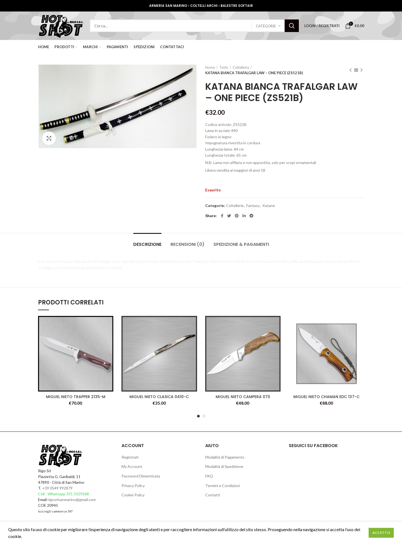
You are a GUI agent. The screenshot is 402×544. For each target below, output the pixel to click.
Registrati (130, 457)
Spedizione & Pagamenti (241, 244)
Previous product (350, 70)
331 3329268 (77, 493)
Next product (361, 70)
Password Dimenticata (141, 476)
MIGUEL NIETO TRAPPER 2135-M (75, 396)
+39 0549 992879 (57, 488)
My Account (132, 466)
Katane (268, 205)
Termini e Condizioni (222, 485)
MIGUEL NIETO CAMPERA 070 (243, 396)
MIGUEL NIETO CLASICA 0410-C (159, 396)
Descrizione (147, 244)
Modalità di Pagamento (224, 457)
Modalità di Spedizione (224, 466)
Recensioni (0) (187, 244)
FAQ (209, 476)
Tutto (223, 67)
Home (210, 67)
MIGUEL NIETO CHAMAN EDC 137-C (326, 396)
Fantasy (253, 205)
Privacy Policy (133, 485)
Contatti (212, 495)
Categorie (266, 26)
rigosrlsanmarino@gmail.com (72, 499)
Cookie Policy (133, 495)
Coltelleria (241, 67)
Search (292, 25)
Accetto (381, 533)
